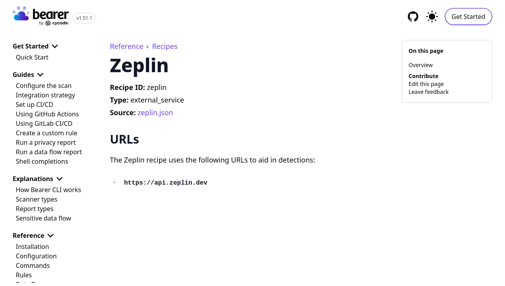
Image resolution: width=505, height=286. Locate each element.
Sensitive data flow (43, 218)
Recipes (164, 46)
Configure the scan (44, 85)
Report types (35, 208)
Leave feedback (429, 91)
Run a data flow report (49, 152)
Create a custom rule (46, 133)
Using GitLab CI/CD (44, 123)
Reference (35, 235)
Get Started (468, 16)
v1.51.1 (84, 18)
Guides (30, 74)
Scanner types (36, 199)
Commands (33, 265)
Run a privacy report (46, 142)
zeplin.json (155, 112)
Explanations (39, 178)
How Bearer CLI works (48, 189)
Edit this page (426, 84)
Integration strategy (45, 95)
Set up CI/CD (34, 104)
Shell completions (42, 161)
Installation (32, 246)
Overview (421, 65)
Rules (24, 275)
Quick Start (32, 57)
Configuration (36, 256)
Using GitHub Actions (47, 114)
